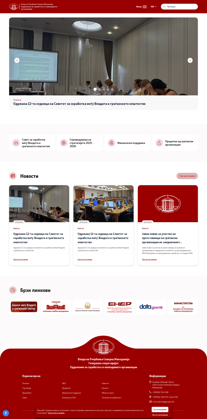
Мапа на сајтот (108, 393)
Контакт (105, 388)
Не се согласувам (160, 415)
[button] (95, 89)
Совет (24, 397)
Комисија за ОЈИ (69, 397)
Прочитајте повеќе (56, 413)
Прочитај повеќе (187, 175)
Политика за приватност (111, 397)
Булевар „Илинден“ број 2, (167, 385)
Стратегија (26, 388)
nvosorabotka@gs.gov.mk (161, 402)
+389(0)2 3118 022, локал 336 (163, 397)
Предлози (66, 388)
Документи (26, 393)
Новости (16, 228)
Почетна (25, 383)
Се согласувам (160, 409)
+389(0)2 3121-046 (158, 392)
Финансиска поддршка (71, 393)
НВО (64, 383)
